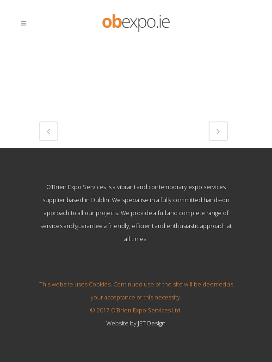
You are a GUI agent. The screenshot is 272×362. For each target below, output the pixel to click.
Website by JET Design (136, 323)
